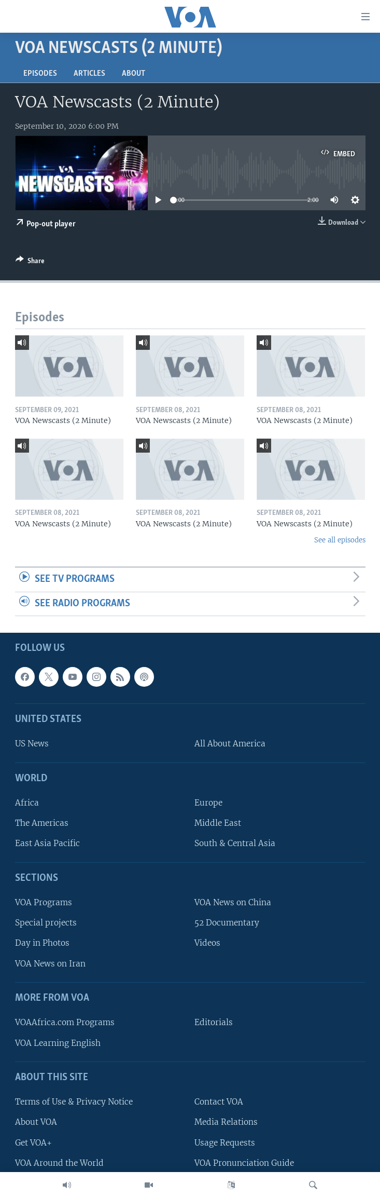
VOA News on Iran (50, 964)
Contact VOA (218, 1102)
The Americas (41, 823)
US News (32, 744)
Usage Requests (224, 1143)
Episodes (40, 74)
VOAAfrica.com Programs (65, 1023)
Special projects (46, 923)
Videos (207, 943)
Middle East (217, 823)
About (133, 74)
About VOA (36, 1122)
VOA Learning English (58, 1043)
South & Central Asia (234, 844)
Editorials (213, 1023)
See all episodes (339, 540)
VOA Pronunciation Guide (244, 1163)
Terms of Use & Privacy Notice (74, 1102)
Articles (89, 74)
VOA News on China (232, 902)
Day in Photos (42, 943)
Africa (27, 803)
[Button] (30, 263)
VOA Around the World (59, 1163)
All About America (229, 744)
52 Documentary (226, 923)
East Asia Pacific (47, 844)
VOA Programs (43, 902)
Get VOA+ (33, 1143)
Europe (208, 803)
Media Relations (226, 1122)
